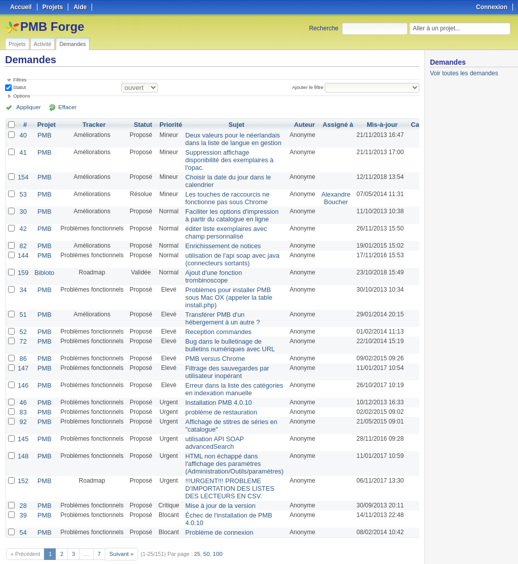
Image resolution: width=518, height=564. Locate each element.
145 (23, 421)
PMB (43, 134)
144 (23, 248)
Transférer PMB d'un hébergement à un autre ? (218, 307)
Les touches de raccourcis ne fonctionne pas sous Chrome (223, 194)
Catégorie (415, 124)
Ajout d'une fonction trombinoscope (210, 268)
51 (22, 303)
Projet (45, 124)
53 (22, 190)
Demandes (72, 44)
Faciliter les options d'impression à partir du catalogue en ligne (227, 210)
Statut (19, 87)
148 (23, 437)
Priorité (169, 124)
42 (22, 222)
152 (23, 460)
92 (22, 404)
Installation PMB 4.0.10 (215, 386)
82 (22, 239)
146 (23, 370)
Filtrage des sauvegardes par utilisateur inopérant (223, 358)
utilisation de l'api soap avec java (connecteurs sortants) (228, 252)
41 (22, 151)
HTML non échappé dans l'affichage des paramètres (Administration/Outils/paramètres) (230, 444)
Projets (17, 44)
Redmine (233, 558)
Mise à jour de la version (216, 483)
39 (22, 492)
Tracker (92, 124)
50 (205, 530)
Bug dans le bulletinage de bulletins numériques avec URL (226, 332)
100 (215, 530)
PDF (414, 544)
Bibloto (43, 264)
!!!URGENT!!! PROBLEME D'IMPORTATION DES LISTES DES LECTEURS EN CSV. (225, 467)
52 (22, 319)
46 (22, 386)
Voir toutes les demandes (464, 73)
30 (22, 206)
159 (23, 264)
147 (23, 354)
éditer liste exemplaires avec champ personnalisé (222, 226)
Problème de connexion (215, 508)
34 (22, 280)
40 (22, 134)
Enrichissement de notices (219, 239)
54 (22, 508)
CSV (398, 544)
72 (22, 329)
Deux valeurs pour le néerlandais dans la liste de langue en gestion (229, 138)
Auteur (297, 124)
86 (22, 345)
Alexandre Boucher (326, 194)
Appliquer (26, 107)
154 (23, 174)
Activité (43, 44)
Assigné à (329, 124)
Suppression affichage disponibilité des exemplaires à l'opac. (225, 158)
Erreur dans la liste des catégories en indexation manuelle (229, 374)
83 (22, 395)
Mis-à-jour (372, 124)
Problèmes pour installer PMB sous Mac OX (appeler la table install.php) (224, 287)
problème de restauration (217, 395)
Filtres (19, 79)
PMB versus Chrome (212, 345)
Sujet (231, 124)
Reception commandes (215, 319)
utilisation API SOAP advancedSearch (211, 424)
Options (21, 96)
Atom (382, 544)
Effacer (61, 107)
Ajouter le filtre (309, 87)
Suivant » (120, 530)
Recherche (323, 28)
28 (22, 483)
